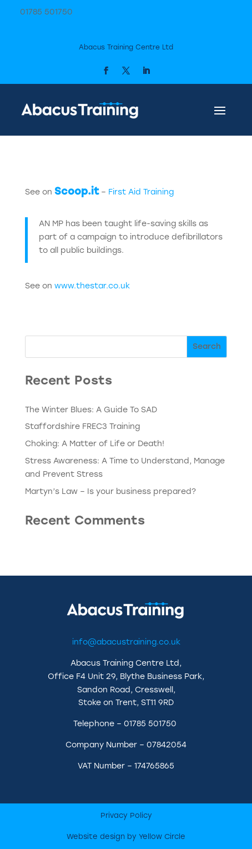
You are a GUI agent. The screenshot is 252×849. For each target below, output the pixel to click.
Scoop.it (76, 191)
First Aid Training (141, 192)
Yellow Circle (162, 836)
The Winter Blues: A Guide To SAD (91, 409)
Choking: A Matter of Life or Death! (94, 443)
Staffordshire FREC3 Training (82, 426)
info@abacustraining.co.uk (126, 642)
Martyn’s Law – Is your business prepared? (110, 491)
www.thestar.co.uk (92, 286)
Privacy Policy (126, 815)
